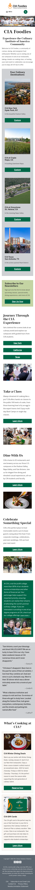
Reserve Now (17, 788)
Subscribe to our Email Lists (20, 881)
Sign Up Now (17, 301)
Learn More (17, 421)
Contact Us (12, 884)
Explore (17, 120)
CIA (7, 881)
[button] (9, 12)
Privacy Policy (23, 884)
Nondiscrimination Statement (18, 886)
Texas (17, 357)
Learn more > (24, 615)
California (17, 350)
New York (18, 343)
